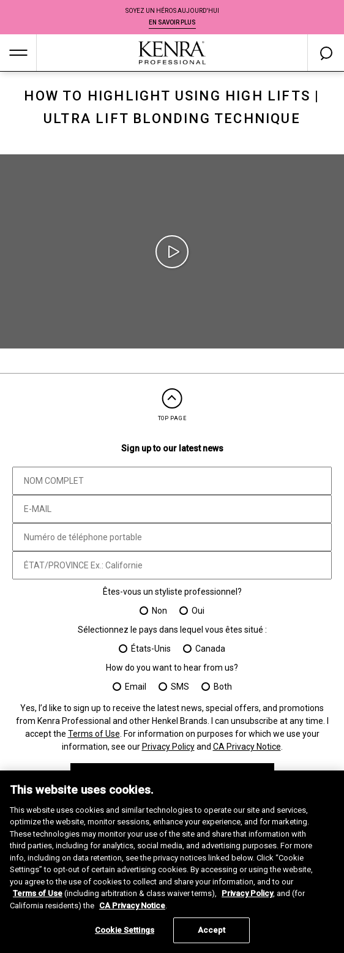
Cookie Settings (124, 930)
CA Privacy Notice (247, 746)
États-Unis (151, 649)
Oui (198, 611)
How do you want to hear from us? (172, 667)
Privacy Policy (168, 746)
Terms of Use (94, 734)
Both (223, 686)
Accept (212, 930)
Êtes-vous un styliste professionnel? (172, 592)
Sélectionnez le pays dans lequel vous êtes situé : (172, 630)
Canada (210, 649)
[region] (172, 861)
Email (135, 686)
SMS (180, 686)
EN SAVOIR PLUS (172, 22)
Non (159, 611)
